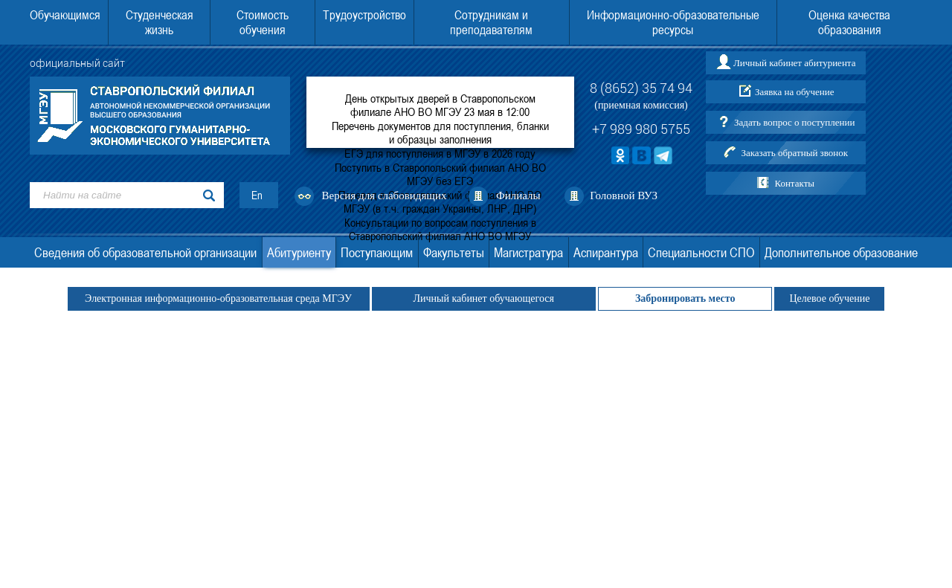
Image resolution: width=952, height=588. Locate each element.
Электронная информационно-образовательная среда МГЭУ (219, 298)
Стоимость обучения (263, 22)
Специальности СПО (701, 252)
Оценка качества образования (849, 22)
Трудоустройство (364, 14)
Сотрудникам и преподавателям (491, 22)
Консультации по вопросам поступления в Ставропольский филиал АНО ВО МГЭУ (440, 229)
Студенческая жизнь (159, 22)
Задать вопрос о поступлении (794, 122)
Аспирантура (605, 252)
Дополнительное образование (841, 252)
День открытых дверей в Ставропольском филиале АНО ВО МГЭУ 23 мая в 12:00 (440, 104)
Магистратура (528, 252)
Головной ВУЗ (623, 195)
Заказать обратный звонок (794, 152)
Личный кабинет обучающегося (484, 298)
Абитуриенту (299, 252)
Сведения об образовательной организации (145, 252)
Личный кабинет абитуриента (794, 62)
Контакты (794, 183)
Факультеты (453, 252)
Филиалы (518, 195)
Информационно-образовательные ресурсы (673, 22)
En (257, 195)
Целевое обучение (829, 298)
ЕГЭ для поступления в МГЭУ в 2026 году (440, 153)
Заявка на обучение (794, 91)
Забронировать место (685, 298)
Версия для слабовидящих (384, 195)
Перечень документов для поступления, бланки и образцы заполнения (440, 132)
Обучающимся (65, 14)
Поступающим (377, 252)
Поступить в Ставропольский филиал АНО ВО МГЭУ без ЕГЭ (440, 174)
